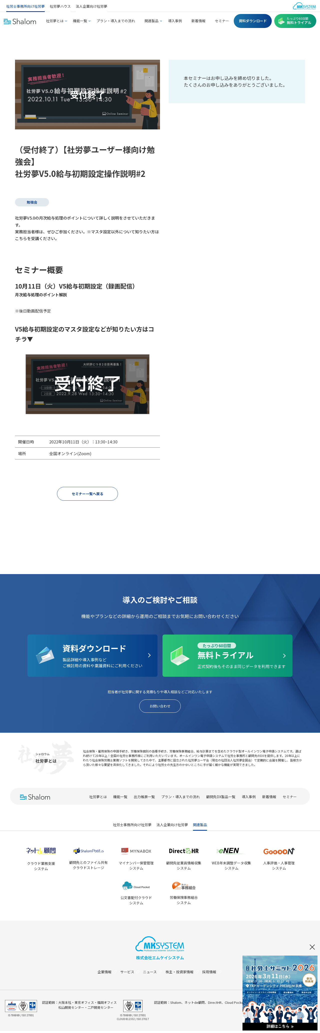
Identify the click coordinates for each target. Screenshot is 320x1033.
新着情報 (199, 20)
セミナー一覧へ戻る (88, 494)
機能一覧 (80, 20)
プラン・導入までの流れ (115, 20)
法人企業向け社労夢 (91, 6)
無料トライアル (299, 20)
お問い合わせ (160, 707)
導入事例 (175, 20)
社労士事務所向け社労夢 (25, 6)
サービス (129, 974)
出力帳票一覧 (144, 798)
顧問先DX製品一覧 (220, 798)
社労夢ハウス (60, 6)
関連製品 (151, 20)
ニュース (153, 974)
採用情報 (215, 974)
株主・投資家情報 (184, 974)
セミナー (222, 20)
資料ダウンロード (253, 20)
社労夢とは (55, 20)
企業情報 (105, 974)
